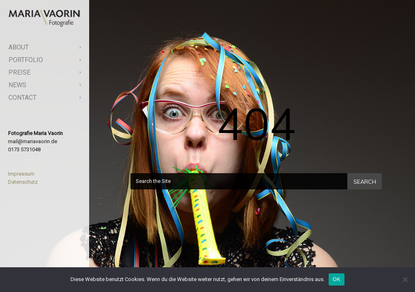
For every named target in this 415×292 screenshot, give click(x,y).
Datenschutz (23, 182)
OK (336, 279)
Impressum (21, 174)
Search (364, 181)
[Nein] (405, 279)
